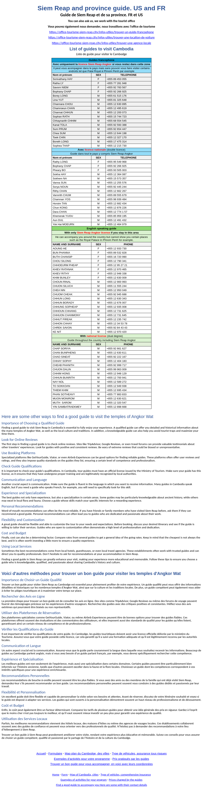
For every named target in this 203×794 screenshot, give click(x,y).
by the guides (125, 780)
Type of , (126, 774)
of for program (84, 780)
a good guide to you (101, 785)
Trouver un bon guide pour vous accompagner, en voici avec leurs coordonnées (101, 764)
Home (55, 774)
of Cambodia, (84, 774)
